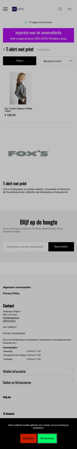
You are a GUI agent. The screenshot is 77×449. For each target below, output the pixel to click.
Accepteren (47, 438)
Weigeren (28, 438)
